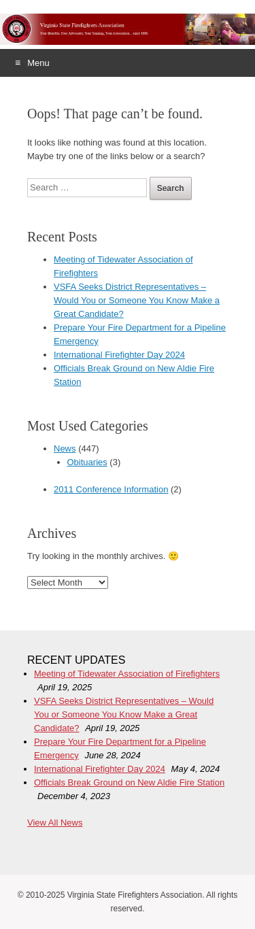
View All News (54, 822)
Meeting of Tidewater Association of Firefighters (127, 674)
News (65, 448)
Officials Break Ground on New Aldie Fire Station (129, 782)
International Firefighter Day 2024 (119, 355)
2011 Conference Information (111, 489)
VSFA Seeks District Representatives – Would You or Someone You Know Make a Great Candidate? (137, 300)
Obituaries (87, 462)
